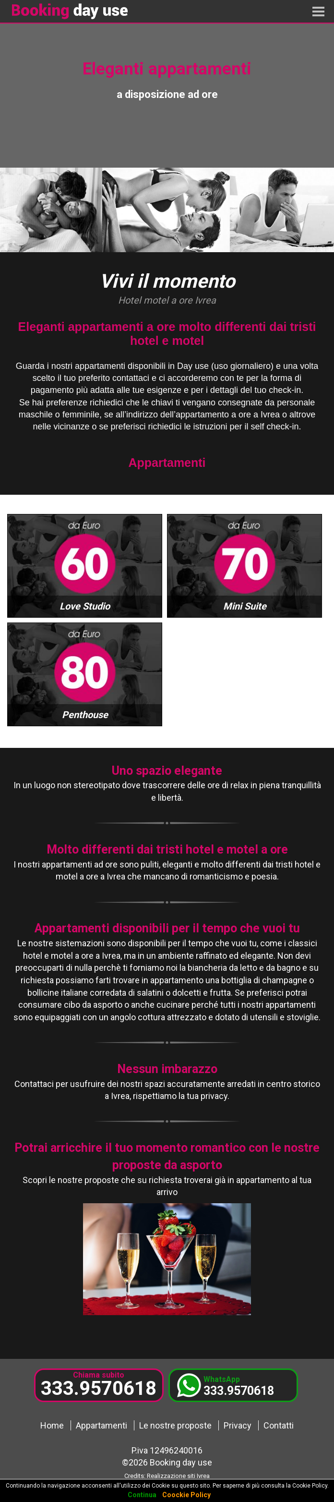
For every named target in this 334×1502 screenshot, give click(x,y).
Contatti (278, 1425)
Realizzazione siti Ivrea (178, 1475)
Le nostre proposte (175, 1425)
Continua (142, 1495)
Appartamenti (101, 1425)
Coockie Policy (186, 1495)
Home (52, 1425)
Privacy (237, 1425)
